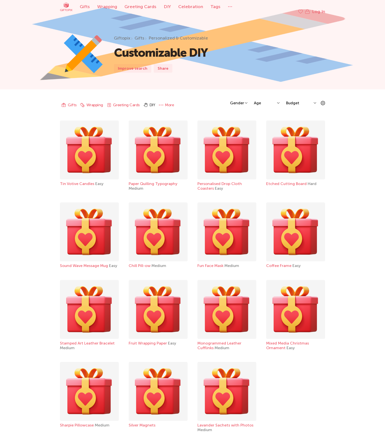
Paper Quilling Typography (153, 178)
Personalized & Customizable (178, 33)
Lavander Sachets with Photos (225, 420)
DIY (167, 6)
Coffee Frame (279, 260)
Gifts (85, 6)
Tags (215, 6)
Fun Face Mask (210, 260)
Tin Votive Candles (77, 178)
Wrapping (107, 6)
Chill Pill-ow (140, 260)
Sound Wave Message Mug (84, 260)
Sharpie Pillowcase (77, 420)
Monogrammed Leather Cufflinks (219, 340)
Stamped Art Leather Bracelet (87, 338)
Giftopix (66, 7)
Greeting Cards (140, 6)
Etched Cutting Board (287, 178)
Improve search (132, 63)
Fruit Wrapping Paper (148, 338)
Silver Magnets (142, 420)
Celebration (190, 6)
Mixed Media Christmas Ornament (287, 340)
